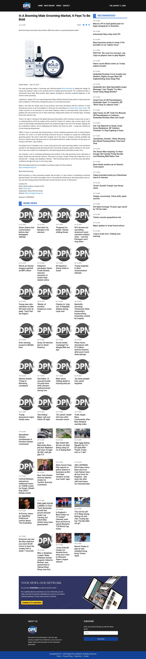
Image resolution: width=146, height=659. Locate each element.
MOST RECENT (49, 6)
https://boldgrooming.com (27, 167)
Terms (59, 656)
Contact (86, 656)
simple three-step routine (78, 108)
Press (58, 6)
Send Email (27, 188)
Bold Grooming (67, 88)
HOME (40, 6)
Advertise (78, 656)
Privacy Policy (68, 656)
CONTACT (66, 6)
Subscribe (100, 639)
